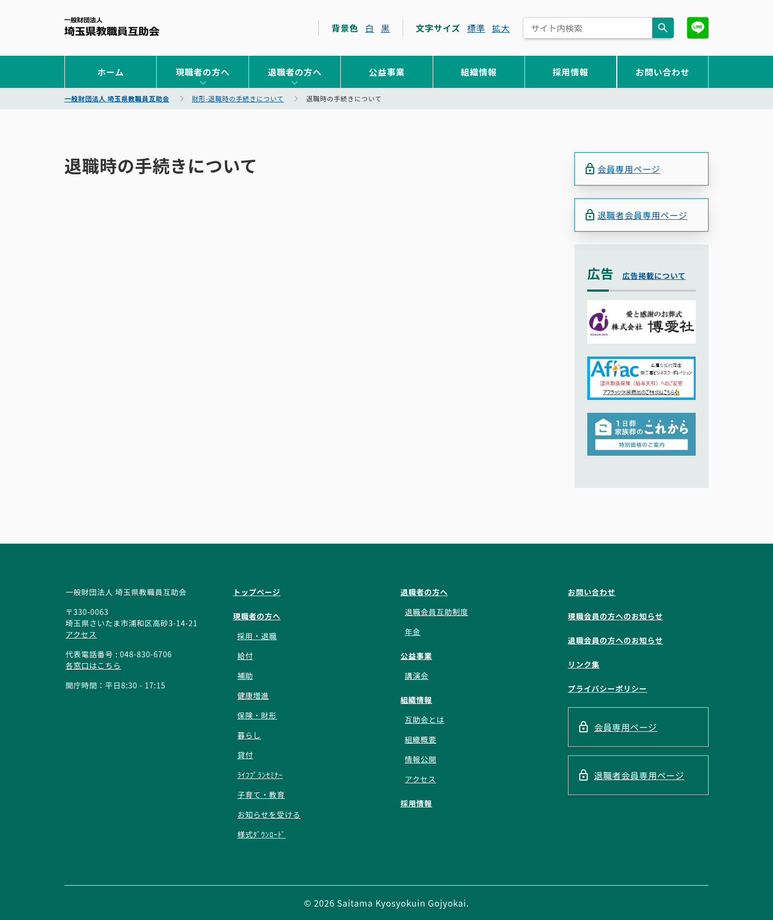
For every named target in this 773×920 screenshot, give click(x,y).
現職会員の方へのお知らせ (615, 616)
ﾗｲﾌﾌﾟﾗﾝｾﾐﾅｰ (260, 774)
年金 (413, 631)
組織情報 (479, 71)
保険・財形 (257, 715)
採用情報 (570, 71)
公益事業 (387, 71)
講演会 (416, 675)
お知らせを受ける (269, 814)
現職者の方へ (203, 71)
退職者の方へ (295, 71)
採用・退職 (257, 635)
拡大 (501, 27)
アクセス (81, 634)
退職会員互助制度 (436, 611)
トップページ (257, 592)
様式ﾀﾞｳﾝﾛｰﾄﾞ (261, 834)
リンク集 (584, 664)
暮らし (249, 735)
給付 (245, 655)
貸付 (245, 755)
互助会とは (424, 719)
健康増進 (253, 695)
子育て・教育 (261, 794)
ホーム (110, 71)
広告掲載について (654, 275)
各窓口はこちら (93, 665)
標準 (476, 27)
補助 (245, 675)
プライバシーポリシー (607, 688)
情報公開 (420, 759)
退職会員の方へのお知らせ (615, 640)
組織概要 (420, 739)
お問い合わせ (663, 71)
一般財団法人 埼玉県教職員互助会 (111, 26)
